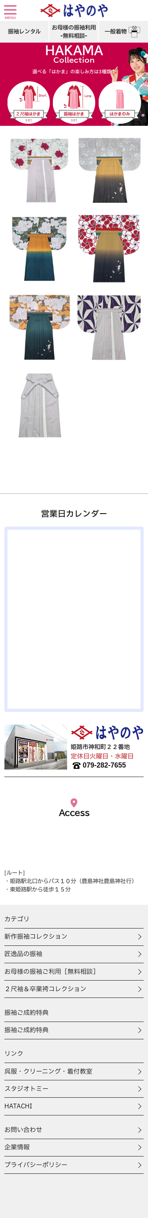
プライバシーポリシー (35, 1165)
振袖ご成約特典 (26, 1030)
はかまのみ (119, 102)
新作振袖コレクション (35, 937)
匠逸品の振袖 (23, 954)
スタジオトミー (26, 1089)
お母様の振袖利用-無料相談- (74, 32)
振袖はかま (74, 102)
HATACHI (18, 1106)
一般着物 (123, 31)
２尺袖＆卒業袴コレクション (45, 989)
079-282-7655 (98, 765)
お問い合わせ (23, 1130)
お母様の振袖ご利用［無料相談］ (51, 972)
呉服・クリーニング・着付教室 (48, 1071)
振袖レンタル (24, 32)
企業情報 (17, 1147)
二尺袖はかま (28, 102)
